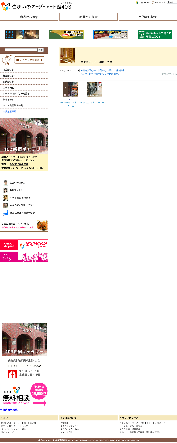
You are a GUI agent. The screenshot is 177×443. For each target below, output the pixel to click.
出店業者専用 (9, 111)
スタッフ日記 (66, 432)
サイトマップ (7, 432)
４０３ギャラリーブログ (18, 205)
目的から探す (148, 17)
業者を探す (8, 99)
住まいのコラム (14, 182)
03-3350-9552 (19, 164)
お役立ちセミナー (15, 190)
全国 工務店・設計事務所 (19, 212)
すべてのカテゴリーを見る (16, 93)
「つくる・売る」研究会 (130, 426)
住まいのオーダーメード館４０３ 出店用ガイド (142, 423)
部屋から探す (88, 17)
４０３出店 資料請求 (129, 429)
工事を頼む (8, 87)
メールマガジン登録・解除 (13, 429)
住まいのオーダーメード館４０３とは (18, 423)
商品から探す (29, 17)
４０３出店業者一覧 (13, 105)
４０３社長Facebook (17, 197)
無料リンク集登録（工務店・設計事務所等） (140, 432)
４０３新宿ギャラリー (70, 426)
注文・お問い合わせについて (14, 426)
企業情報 (64, 423)
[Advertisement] (22, 294)
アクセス (30, 160)
